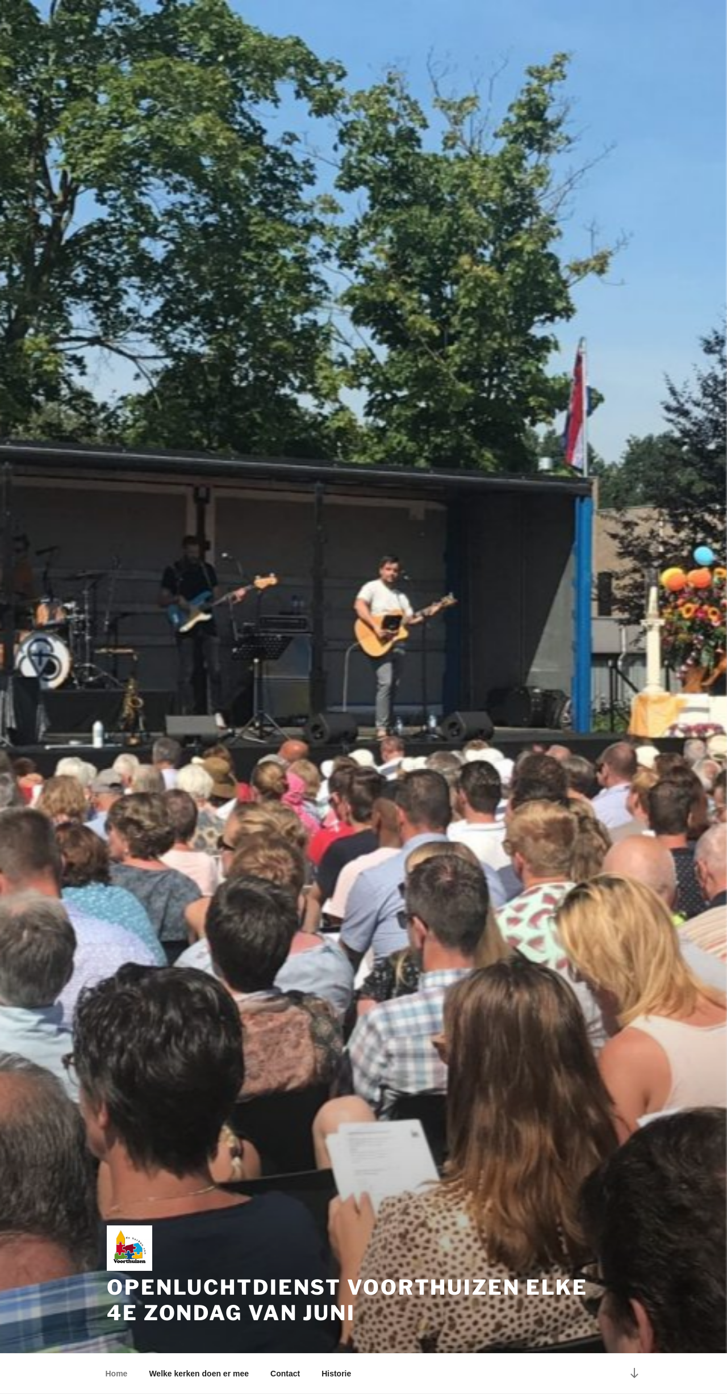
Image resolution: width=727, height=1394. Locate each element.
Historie (336, 1373)
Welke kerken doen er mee (199, 1373)
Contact (285, 1373)
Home (117, 1373)
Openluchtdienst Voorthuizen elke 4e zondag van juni (347, 1300)
